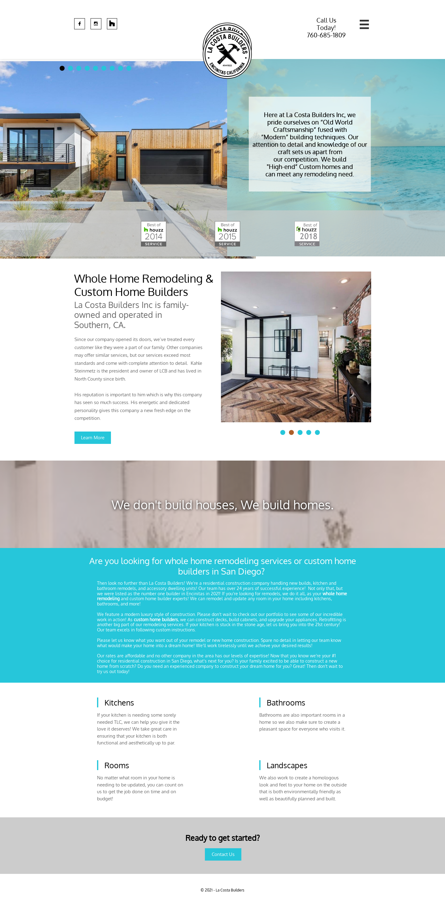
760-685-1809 (326, 35)
